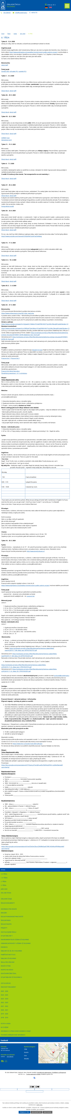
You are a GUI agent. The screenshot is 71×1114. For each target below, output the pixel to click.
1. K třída (4, 878)
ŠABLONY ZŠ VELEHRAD (8, 958)
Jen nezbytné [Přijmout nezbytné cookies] (36, 1112)
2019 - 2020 (4, 1014)
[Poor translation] (37, 1086)
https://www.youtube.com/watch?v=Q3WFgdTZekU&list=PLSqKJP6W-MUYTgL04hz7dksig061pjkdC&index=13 (35, 328)
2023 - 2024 (4, 999)
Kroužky (4, 913)
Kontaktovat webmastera (44, 1072)
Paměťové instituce (8, 955)
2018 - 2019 (4, 1017)
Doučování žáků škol (8, 973)
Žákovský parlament (8, 987)
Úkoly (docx (5, 112)
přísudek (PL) (14, 71)
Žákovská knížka (62, 16)
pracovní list (30, 596)
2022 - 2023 (4, 1002)
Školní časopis (6, 924)
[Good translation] (32, 1086)
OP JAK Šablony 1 (7, 936)
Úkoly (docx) (5, 91)
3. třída (3, 885)
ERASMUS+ (4, 947)
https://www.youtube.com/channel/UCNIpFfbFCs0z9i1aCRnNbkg (21, 236)
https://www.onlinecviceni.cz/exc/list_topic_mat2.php (17, 313)
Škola (8, 33)
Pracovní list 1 (5, 358)
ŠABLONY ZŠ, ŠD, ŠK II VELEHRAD (11, 951)
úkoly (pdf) (4, 65)
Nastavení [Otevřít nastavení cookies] (47, 1112)
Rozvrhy (62, 19)
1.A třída (4, 874)
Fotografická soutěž (7, 206)
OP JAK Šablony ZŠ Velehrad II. (11, 977)
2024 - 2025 (4, 995)
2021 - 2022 (4, 1006)
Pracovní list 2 (15, 358)
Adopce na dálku (7, 970)
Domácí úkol (5, 71)
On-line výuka (6, 893)
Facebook (4, 1040)
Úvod (2, 33)
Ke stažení (4, 1027)
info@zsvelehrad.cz (21, 13)
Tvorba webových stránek (33, 1074)
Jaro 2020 (22, 33)
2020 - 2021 (4, 1010)
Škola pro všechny (7, 962)
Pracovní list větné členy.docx (10, 371)
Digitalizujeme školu (8, 932)
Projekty (4, 928)
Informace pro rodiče (9, 909)
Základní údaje (6, 899)
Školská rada (5, 920)
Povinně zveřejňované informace (13, 1035)
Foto (25, 1055)
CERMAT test (5, 138)
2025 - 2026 (4, 991)
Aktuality (26, 1058)
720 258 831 (7, 13)
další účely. (40, 1105)
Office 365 (61, 22)
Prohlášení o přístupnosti (59, 1072)
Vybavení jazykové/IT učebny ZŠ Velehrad (16, 943)
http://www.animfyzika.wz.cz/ (36, 551)
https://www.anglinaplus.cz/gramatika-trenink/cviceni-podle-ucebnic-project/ (33, 52)
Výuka (15, 33)
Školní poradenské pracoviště (12, 917)
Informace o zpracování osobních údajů (16, 1031)
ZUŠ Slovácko (6, 983)
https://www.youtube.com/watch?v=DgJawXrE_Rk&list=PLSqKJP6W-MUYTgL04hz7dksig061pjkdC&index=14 (34, 324)
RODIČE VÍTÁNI (6, 966)
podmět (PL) (22, 71)
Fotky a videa (5, 1023)
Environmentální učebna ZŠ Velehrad (15, 940)
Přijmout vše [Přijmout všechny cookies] (24, 1112)
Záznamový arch (6, 140)
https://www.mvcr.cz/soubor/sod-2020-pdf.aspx (27, 744)
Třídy (25, 1049)
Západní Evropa (37, 350)
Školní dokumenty (8, 903)
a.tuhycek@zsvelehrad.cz (61, 675)
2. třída (3, 881)
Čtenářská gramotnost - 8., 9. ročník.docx (14, 373)
